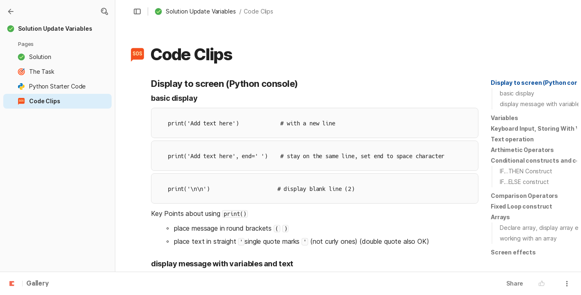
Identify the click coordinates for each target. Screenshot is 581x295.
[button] (104, 11)
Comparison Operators (524, 195)
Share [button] (514, 283)
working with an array (528, 238)
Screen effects (513, 252)
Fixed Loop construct (521, 206)
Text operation (512, 139)
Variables (504, 117)
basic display (517, 93)
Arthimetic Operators (522, 149)
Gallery (37, 284)
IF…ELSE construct (524, 181)
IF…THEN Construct (526, 171)
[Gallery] (10, 11)
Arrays (500, 216)
